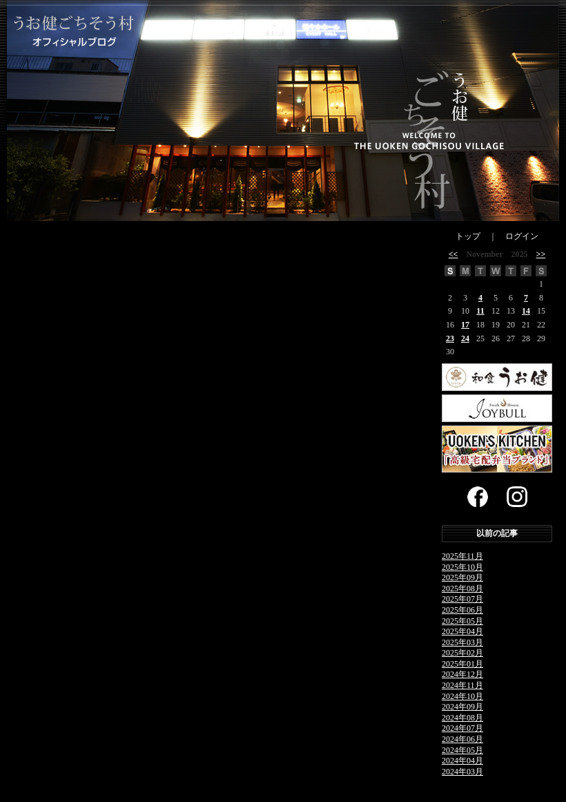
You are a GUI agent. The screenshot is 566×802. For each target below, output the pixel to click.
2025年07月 (462, 599)
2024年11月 (462, 685)
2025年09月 (462, 577)
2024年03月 (462, 771)
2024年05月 (462, 750)
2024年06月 (462, 739)
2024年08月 (462, 718)
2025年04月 (462, 631)
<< (453, 254)
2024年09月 (462, 707)
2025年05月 (462, 621)
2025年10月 (462, 567)
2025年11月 (462, 556)
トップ (468, 236)
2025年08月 (462, 588)
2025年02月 (462, 653)
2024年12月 (462, 674)
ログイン (521, 236)
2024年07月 (462, 728)
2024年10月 (462, 696)
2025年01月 (462, 664)
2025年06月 (462, 610)
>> (541, 254)
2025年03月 (462, 642)
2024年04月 (462, 760)
